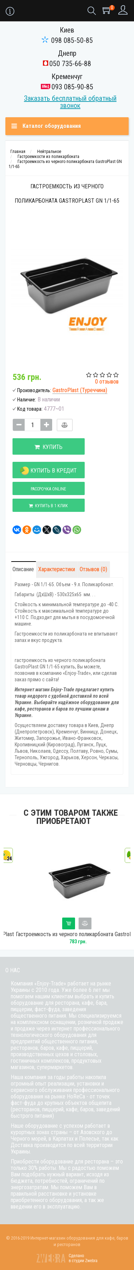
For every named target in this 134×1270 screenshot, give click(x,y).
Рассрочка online (48, 488)
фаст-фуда (47, 1009)
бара (101, 1002)
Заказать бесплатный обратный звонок (70, 102)
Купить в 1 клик (48, 505)
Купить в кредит (48, 470)
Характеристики (56, 569)
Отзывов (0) (93, 569)
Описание (23, 569)
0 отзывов (107, 381)
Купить (48, 447)
